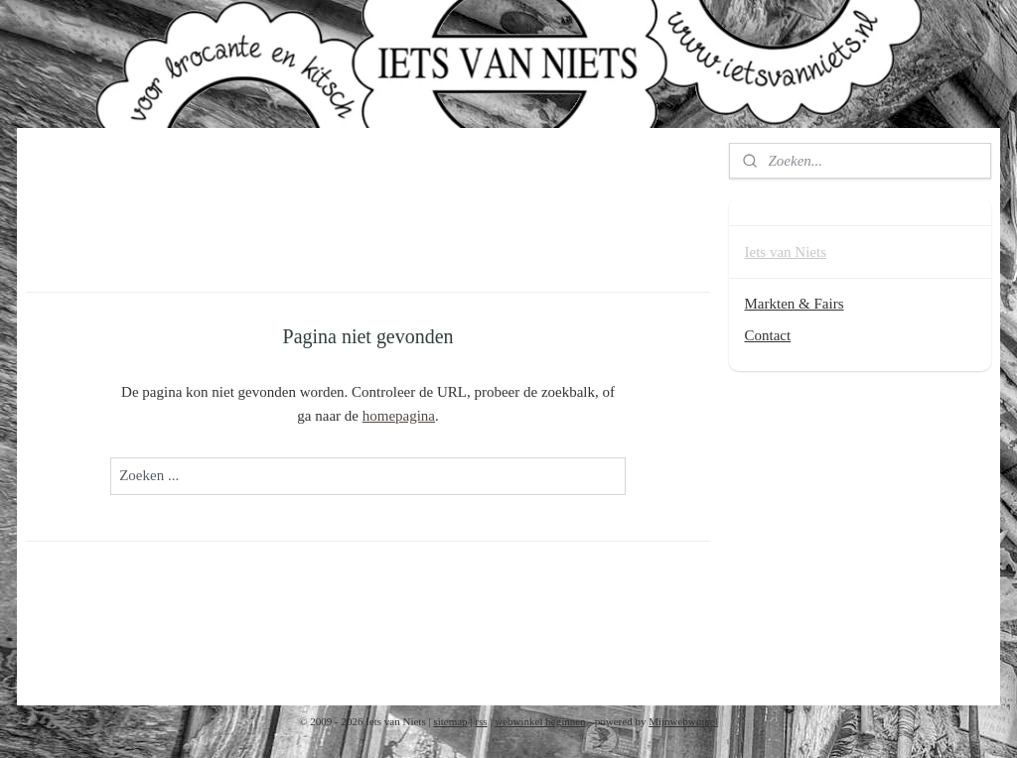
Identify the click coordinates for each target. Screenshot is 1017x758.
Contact (768, 335)
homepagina (399, 416)
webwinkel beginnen (540, 721)
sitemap (450, 721)
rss (481, 721)
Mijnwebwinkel (683, 721)
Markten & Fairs (794, 304)
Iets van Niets (785, 252)
